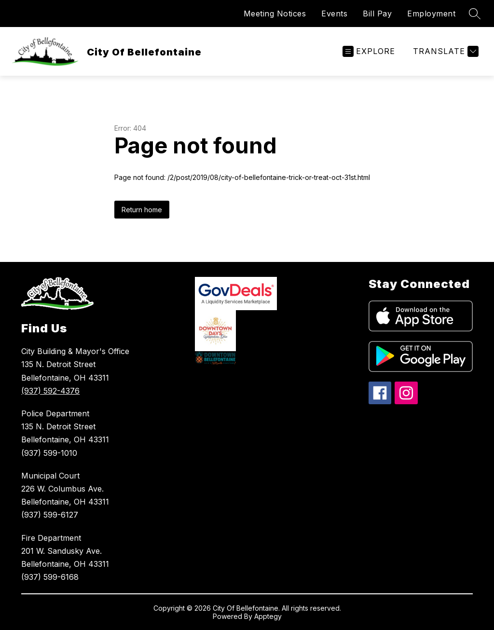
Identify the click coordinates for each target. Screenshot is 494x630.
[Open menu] (369, 51)
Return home (142, 209)
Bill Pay (377, 13)
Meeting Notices (275, 13)
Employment (431, 13)
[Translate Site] (445, 51)
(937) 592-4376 (50, 391)
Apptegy (268, 616)
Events (334, 13)
